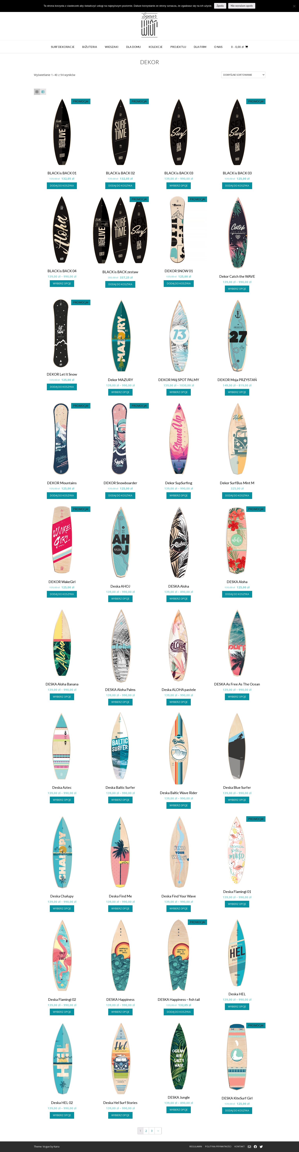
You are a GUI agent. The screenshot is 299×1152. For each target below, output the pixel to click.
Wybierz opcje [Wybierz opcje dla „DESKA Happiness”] (120, 1012)
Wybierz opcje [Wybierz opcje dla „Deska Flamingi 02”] (62, 1012)
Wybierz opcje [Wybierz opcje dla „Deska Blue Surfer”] (237, 800)
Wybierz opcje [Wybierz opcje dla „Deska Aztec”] (62, 800)
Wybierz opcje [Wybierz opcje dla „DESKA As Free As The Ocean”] (237, 696)
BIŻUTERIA (89, 46)
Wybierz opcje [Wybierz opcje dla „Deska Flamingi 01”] (237, 904)
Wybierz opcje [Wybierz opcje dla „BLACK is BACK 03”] (179, 185)
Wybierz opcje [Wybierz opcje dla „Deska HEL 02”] (62, 1115)
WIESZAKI (111, 46)
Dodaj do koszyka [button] (62, 185)
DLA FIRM (200, 46)
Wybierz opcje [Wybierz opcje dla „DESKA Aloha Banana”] (62, 696)
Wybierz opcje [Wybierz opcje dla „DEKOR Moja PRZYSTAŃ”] (237, 392)
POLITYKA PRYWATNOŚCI (218, 1146)
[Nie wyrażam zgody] (294, 6)
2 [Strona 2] (146, 1131)
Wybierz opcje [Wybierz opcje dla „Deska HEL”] (237, 1006)
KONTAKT (239, 1146)
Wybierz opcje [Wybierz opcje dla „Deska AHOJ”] (120, 598)
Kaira (56, 1146)
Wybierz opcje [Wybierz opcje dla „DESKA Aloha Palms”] (120, 702)
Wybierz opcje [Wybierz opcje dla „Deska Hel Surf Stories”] (120, 1115)
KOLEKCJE (156, 46)
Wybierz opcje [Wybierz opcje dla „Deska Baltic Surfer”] (120, 800)
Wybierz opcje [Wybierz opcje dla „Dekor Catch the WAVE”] (237, 288)
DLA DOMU (133, 46)
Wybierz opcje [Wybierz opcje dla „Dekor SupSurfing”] (179, 495)
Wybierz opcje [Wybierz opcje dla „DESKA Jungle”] (179, 1109)
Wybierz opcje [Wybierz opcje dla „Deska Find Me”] (120, 908)
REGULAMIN (195, 1146)
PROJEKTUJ (178, 46)
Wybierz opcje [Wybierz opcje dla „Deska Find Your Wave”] (179, 908)
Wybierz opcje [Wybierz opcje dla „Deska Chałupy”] (62, 908)
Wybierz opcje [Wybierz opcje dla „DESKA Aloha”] (179, 598)
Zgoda (220, 5)
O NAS (218, 46)
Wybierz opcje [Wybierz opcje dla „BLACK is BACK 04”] (62, 283)
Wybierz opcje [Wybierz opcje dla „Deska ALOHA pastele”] (179, 702)
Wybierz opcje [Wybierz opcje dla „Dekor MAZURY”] (120, 392)
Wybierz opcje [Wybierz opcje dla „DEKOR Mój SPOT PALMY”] (179, 392)
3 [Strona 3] (152, 1131)
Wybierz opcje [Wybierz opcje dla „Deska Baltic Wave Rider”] (179, 805)
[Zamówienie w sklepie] (243, 75)
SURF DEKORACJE (63, 46)
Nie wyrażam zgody (242, 5)
